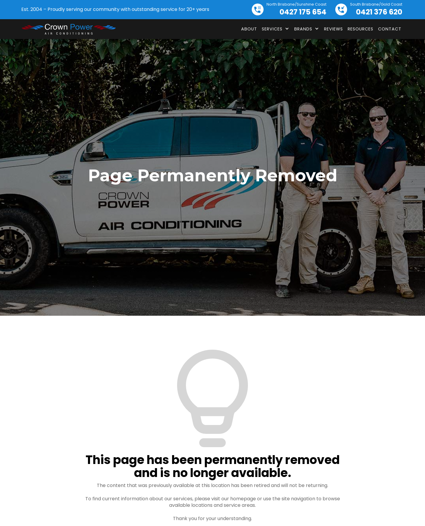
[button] (275, 29)
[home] (68, 29)
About (249, 29)
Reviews (333, 29)
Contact (389, 29)
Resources (360, 29)
